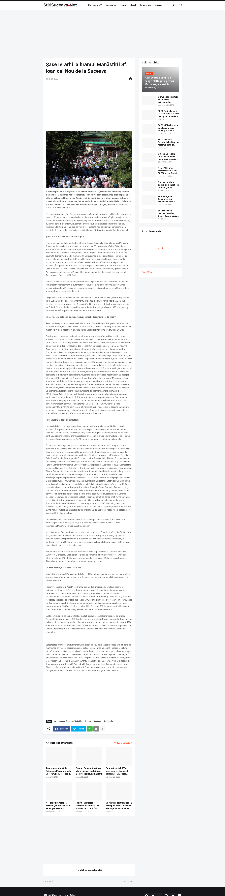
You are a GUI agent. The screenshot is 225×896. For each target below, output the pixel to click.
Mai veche (128, 881)
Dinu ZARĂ (147, 272)
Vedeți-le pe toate (122, 743)
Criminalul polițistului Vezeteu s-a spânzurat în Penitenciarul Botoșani (168, 99)
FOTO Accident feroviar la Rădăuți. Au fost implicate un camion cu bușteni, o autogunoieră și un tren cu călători (168, 142)
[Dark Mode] (174, 5)
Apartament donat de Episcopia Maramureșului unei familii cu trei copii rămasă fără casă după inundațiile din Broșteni (58, 771)
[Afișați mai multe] (102, 728)
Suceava (97, 721)
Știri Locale (94, 5)
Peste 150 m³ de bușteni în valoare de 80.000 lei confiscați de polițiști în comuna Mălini (168, 171)
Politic (123, 5)
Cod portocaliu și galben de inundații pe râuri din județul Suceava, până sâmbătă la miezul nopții (168, 185)
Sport (133, 5)
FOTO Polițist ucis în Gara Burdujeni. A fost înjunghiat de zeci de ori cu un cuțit (168, 114)
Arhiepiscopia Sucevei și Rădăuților (68, 721)
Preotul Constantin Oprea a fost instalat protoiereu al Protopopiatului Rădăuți (89, 771)
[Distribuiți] (129, 78)
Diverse (159, 5)
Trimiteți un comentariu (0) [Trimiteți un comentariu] (89, 870)
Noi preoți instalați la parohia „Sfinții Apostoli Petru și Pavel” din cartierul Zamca (58, 806)
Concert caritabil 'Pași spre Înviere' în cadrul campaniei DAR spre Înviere (117, 771)
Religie (88, 721)
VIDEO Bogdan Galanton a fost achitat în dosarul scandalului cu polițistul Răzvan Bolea (166, 199)
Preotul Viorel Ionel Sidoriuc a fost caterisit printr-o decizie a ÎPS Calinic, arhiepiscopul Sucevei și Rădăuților (87, 806)
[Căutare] (179, 5)
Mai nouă (49, 881)
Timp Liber (145, 5)
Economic (111, 5)
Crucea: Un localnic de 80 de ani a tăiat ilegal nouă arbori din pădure (168, 156)
